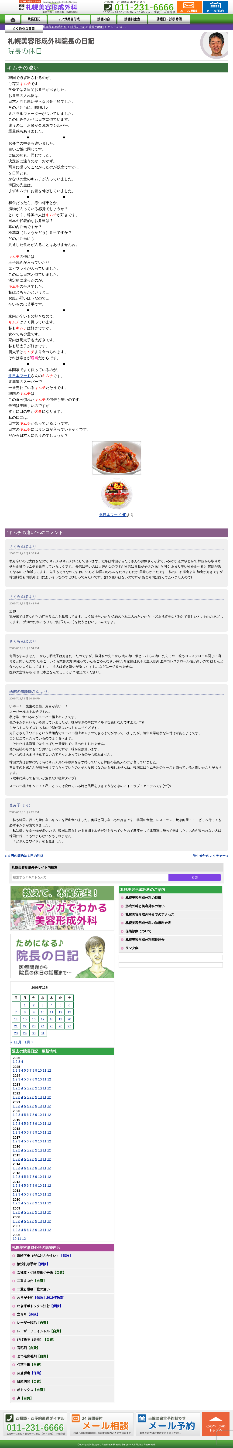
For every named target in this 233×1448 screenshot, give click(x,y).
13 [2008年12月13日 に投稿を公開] (69, 1012)
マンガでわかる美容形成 (68, 19)
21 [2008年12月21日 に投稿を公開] (16, 1026)
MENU (12, 7)
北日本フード (19, 376)
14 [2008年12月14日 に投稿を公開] (16, 1019)
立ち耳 (28, 1314)
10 (40, 1070)
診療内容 (103, 19)
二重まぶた (31, 1281)
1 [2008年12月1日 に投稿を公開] (25, 1005)
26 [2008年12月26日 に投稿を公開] (60, 1026)
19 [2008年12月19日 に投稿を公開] (60, 1019)
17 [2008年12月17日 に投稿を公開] (43, 1019)
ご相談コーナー (189, 7)
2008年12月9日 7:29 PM (24, 812)
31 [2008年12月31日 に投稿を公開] (43, 1033)
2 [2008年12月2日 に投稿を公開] (34, 1005)
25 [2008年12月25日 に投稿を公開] (51, 1026)
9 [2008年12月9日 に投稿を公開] (34, 1012)
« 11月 (15, 1042)
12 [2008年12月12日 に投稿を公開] (60, 1012)
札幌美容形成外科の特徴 (143, 897)
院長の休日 (53, 27)
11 (44, 1070)
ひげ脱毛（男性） (36, 1339)
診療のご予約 (215, 7)
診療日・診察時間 (168, 19)
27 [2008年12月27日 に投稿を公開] (69, 1026)
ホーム (12, 19)
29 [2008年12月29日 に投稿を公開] (25, 1033)
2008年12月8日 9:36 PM (24, 553)
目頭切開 (30, 1381)
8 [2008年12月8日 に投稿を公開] (25, 1012)
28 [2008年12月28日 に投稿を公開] (16, 1033)
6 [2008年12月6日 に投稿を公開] (69, 1005)
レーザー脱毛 (33, 1323)
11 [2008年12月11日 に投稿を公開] (51, 1012)
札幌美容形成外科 (12, 27)
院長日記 (33, 19)
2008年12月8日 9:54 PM (24, 648)
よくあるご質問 (209, 19)
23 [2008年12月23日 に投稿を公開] (34, 1026)
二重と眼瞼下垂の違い (33, 1289)
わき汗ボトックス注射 (40, 1306)
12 (49, 1070)
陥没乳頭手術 (33, 1264)
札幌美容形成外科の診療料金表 (148, 923)
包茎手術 (30, 1364)
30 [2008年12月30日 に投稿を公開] (34, 1033)
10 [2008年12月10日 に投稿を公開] (43, 1012)
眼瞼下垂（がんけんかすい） (44, 1255)
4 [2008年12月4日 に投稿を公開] (51, 1005)
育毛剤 (28, 1348)
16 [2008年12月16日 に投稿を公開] (34, 1019)
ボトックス (31, 1390)
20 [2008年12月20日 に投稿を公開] (69, 1019)
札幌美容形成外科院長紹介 (144, 939)
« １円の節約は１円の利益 (24, 856)
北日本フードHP (113, 515)
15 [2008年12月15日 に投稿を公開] (25, 1019)
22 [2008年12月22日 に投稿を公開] (25, 1026)
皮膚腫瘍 (30, 1373)
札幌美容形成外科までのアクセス (149, 914)
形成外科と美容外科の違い (144, 906)
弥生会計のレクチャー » (210, 856)
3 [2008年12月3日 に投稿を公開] (43, 1005)
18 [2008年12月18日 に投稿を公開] (51, 1019)
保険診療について (138, 931)
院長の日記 (35, 27)
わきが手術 (40, 1297)
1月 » (28, 1042)
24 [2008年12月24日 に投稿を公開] (43, 1026)
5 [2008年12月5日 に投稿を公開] (60, 1005)
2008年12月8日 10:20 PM (24, 698)
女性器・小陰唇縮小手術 (41, 1272)
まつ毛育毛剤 (33, 1356)
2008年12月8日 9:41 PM (24, 603)
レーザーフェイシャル (40, 1331)
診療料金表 (131, 19)
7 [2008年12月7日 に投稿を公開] (16, 1012)
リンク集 (131, 948)
